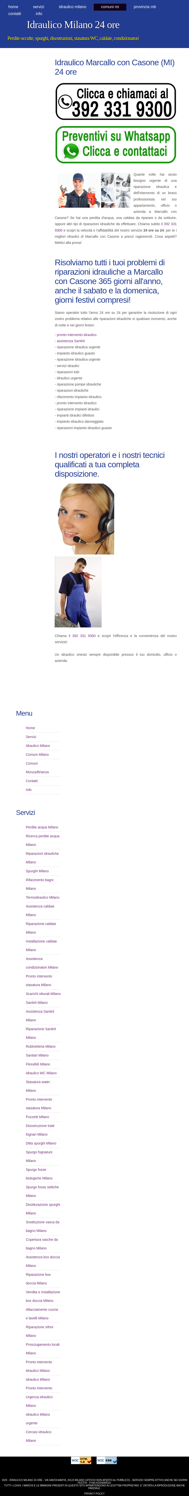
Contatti (14, 14)
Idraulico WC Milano (41, 1073)
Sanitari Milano (37, 1055)
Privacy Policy (94, 1493)
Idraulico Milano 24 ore (73, 24)
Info (39, 14)
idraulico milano (72, 7)
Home (13, 7)
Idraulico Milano (38, 746)
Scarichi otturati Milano (43, 994)
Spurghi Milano (37, 871)
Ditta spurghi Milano (41, 1143)
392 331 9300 (84, 636)
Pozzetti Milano (37, 1117)
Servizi (38, 7)
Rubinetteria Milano (41, 1046)
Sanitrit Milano (37, 1003)
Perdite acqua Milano (42, 827)
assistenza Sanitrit (71, 341)
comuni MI (110, 7)
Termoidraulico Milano (42, 897)
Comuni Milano (37, 754)
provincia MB (145, 7)
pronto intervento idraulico (76, 335)
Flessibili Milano (38, 1064)
